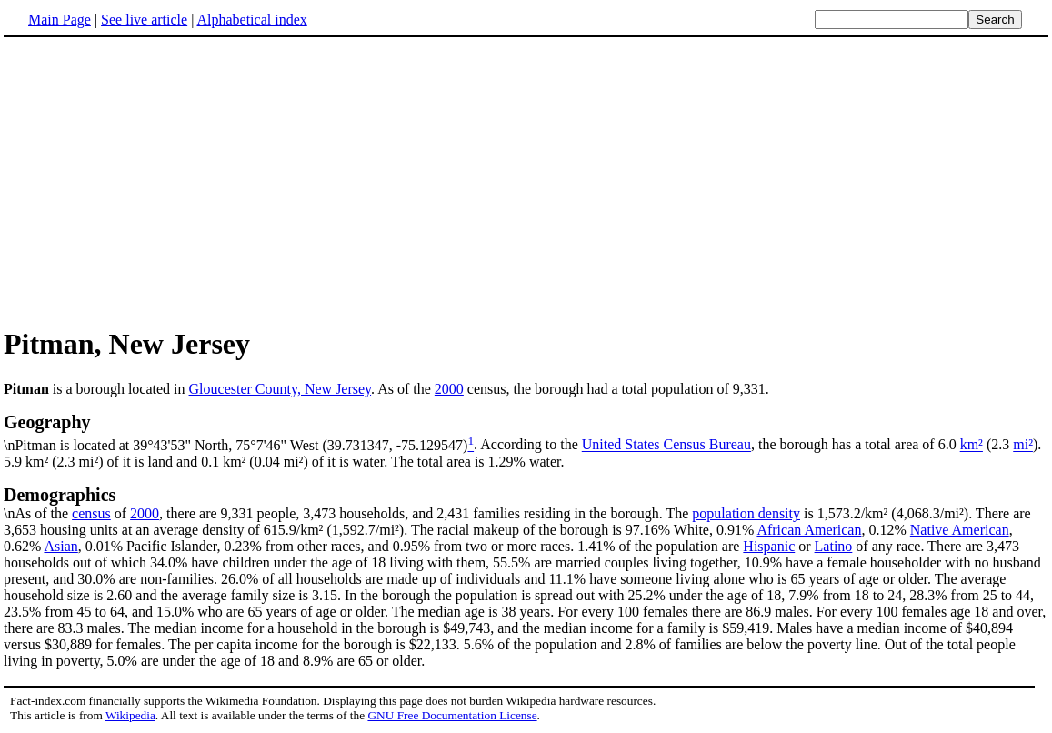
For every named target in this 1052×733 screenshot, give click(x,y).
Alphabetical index (251, 19)
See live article (144, 19)
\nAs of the (526, 503)
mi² (1023, 445)
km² (971, 445)
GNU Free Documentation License (451, 715)
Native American (959, 529)
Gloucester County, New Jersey (280, 389)
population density (746, 513)
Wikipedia (130, 715)
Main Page (59, 19)
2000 (449, 389)
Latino (834, 546)
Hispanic (769, 546)
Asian (60, 546)
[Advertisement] (526, 181)
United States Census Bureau (666, 445)
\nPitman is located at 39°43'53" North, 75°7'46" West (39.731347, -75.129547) (526, 432)
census (91, 513)
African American (808, 529)
